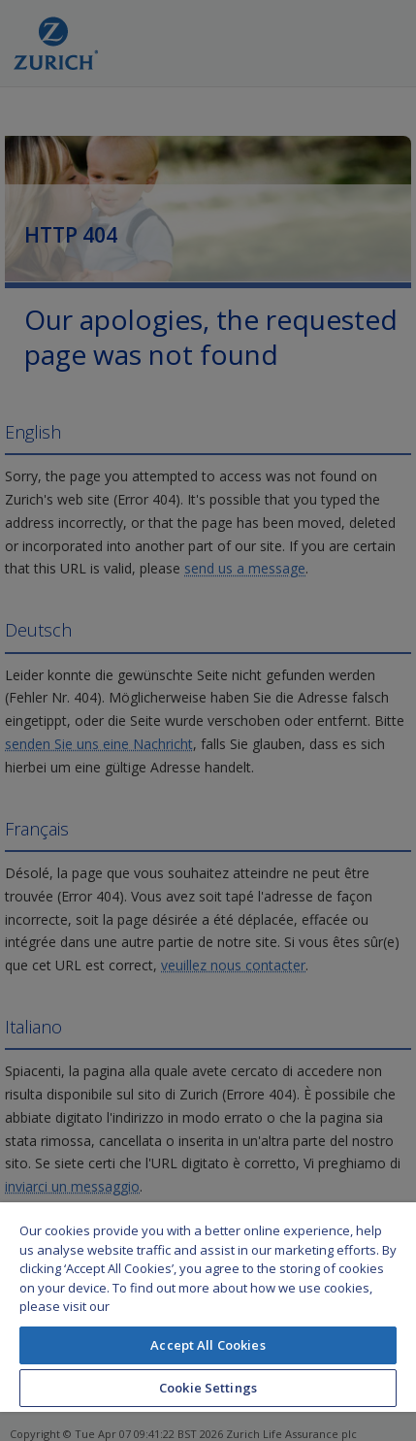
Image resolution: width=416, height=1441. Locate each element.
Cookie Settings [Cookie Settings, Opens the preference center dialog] (208, 1387)
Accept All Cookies (207, 1345)
